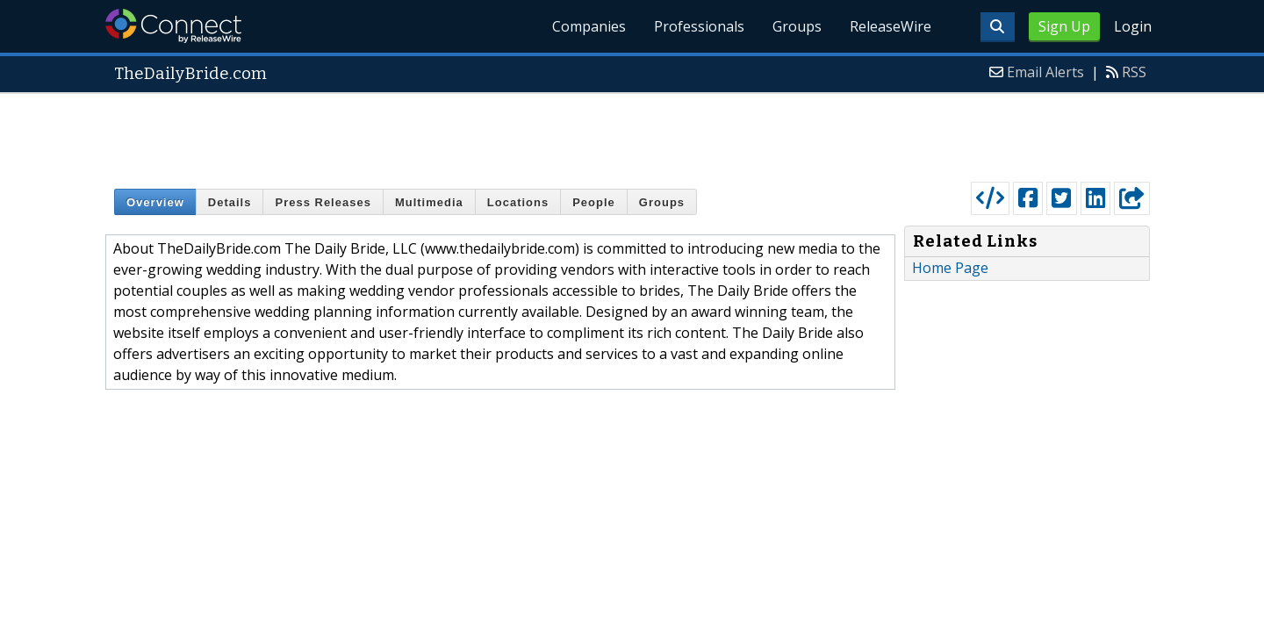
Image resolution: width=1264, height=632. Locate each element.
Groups (797, 26)
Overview (155, 202)
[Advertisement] (632, 133)
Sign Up (1064, 26)
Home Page (950, 267)
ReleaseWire (890, 26)
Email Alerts (1045, 72)
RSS (1134, 72)
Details (230, 202)
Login (1133, 26)
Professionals (699, 26)
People (593, 202)
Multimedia (429, 202)
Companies (589, 26)
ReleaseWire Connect (173, 26)
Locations (518, 202)
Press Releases (322, 202)
